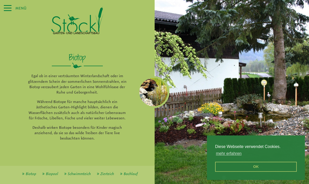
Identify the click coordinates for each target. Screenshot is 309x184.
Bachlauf (131, 173)
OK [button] (256, 167)
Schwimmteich (79, 173)
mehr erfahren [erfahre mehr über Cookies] (229, 153)
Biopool (52, 173)
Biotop (31, 173)
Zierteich (107, 173)
